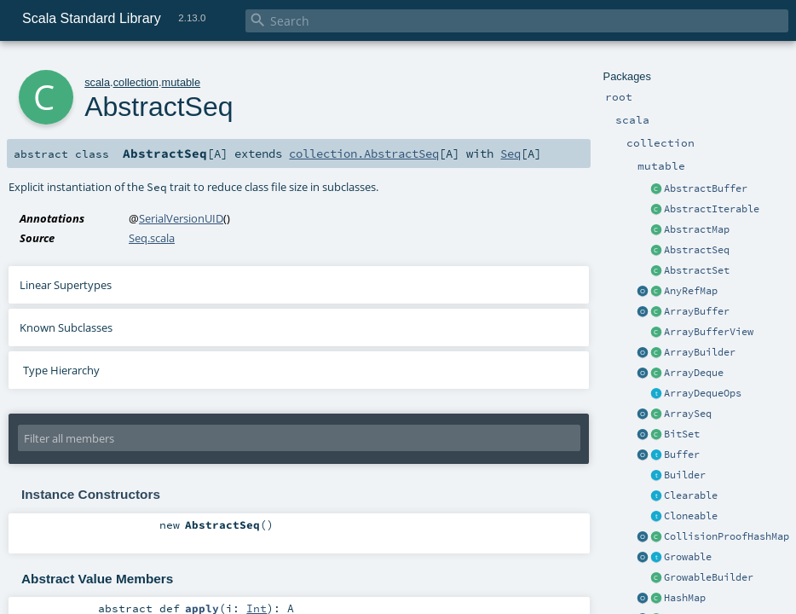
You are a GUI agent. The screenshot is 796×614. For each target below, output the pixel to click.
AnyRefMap (691, 291)
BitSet (682, 434)
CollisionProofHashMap (726, 536)
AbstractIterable (711, 209)
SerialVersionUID (181, 218)
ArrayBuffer (697, 311)
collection (136, 82)
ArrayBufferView (708, 332)
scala (97, 82)
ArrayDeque (694, 373)
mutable (181, 82)
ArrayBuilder (699, 352)
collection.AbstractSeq (364, 153)
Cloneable (691, 516)
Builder (685, 475)
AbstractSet (697, 270)
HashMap (685, 598)
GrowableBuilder (708, 577)
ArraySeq (688, 414)
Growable (688, 557)
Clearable (691, 495)
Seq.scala (152, 238)
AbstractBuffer (705, 188)
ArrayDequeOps (702, 393)
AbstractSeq (697, 250)
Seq (510, 153)
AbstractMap (697, 229)
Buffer (682, 454)
